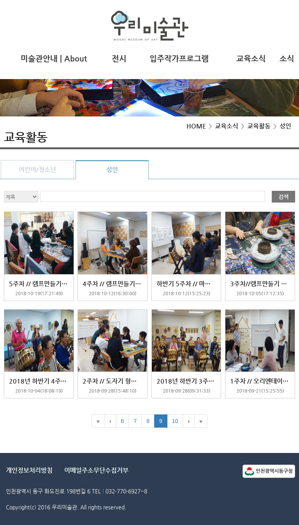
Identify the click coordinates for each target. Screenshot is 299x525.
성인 (112, 169)
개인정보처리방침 (29, 470)
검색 (283, 197)
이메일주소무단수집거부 (96, 470)
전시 (119, 58)
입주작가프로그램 (179, 58)
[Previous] (110, 421)
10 (175, 421)
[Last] (201, 421)
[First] (98, 421)
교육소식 (251, 58)
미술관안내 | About (54, 58)
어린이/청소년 (37, 169)
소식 (287, 58)
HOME (196, 126)
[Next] (189, 421)
